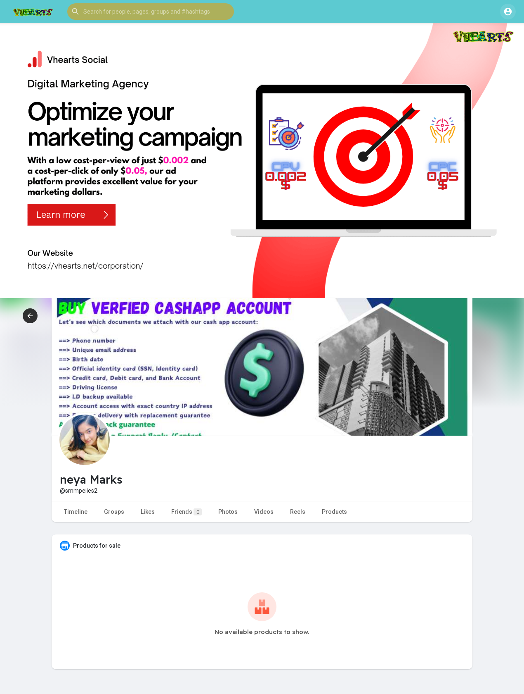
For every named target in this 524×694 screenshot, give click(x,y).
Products (334, 511)
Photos (228, 511)
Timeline (75, 511)
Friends (186, 511)
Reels (297, 511)
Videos (264, 511)
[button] (150, 11)
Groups (114, 511)
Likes (148, 511)
